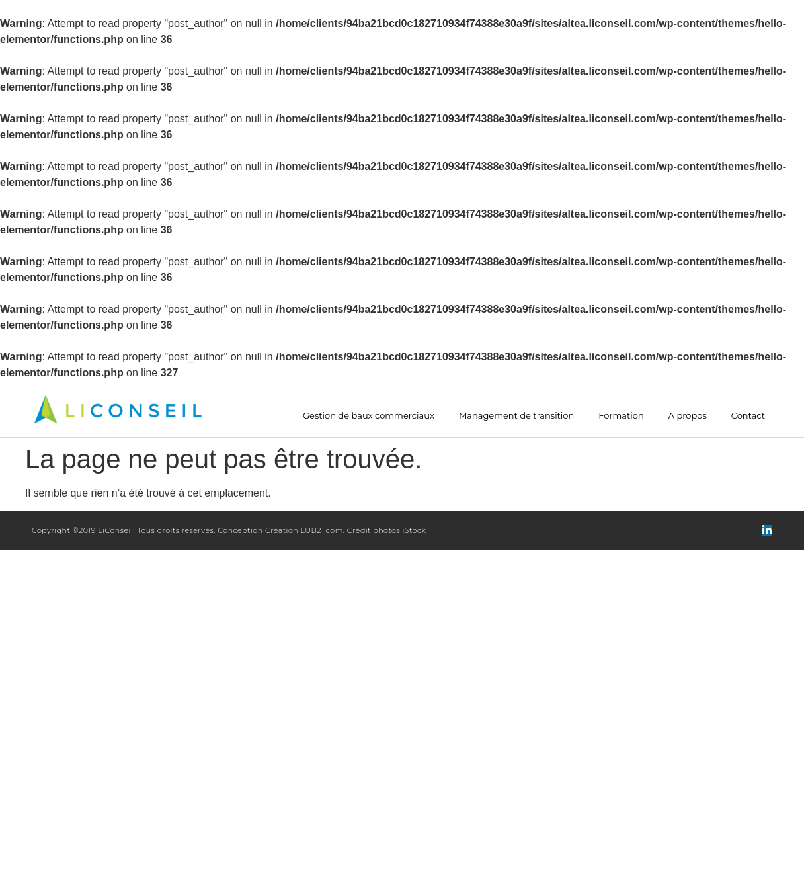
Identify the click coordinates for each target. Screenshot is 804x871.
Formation (620, 415)
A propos (687, 415)
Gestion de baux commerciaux (368, 415)
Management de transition (516, 415)
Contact (748, 415)
